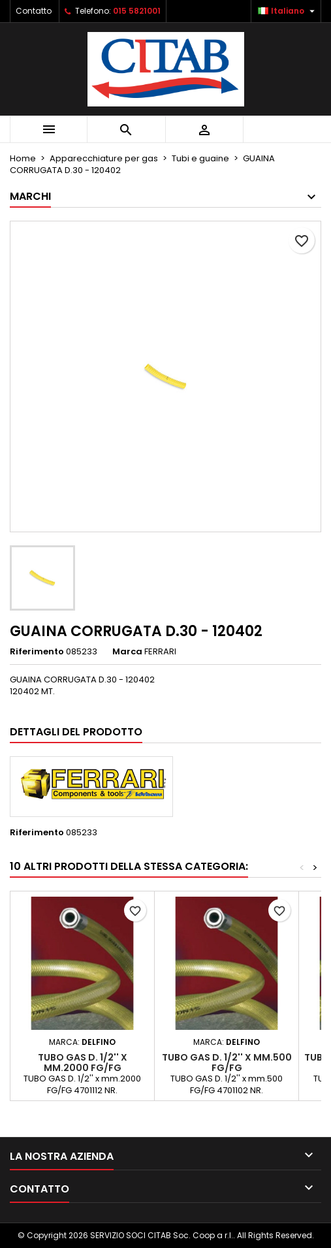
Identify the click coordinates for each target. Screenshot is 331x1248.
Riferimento (37, 652)
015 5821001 (137, 10)
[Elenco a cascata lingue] (288, 11)
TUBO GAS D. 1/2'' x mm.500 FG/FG (227, 1062)
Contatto (34, 10)
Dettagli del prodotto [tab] (76, 731)
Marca (127, 652)
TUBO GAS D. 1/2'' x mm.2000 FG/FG (82, 1062)
